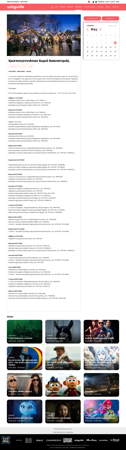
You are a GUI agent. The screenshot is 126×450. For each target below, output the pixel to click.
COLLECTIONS (89, 7)
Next (100, 29)
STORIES (100, 7)
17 (115, 47)
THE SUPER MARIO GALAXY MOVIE (100, 418)
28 (101, 56)
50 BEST (70, 7)
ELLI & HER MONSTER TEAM (20, 418)
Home (48, 445)
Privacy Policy (69, 445)
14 (101, 47)
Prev (88, 29)
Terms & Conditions (57, 445)
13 (97, 47)
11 (87, 47)
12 (92, 47)
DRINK (62, 7)
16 (110, 47)
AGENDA (78, 7)
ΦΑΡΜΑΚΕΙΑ (101, 1)
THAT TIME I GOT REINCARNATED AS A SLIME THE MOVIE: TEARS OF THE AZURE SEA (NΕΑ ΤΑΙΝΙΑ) (101, 362)
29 (106, 56)
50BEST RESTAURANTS (13, 1)
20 (97, 51)
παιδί (30, 66)
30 (110, 56)
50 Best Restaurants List (63, 429)
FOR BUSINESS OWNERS (63, 432)
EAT (56, 7)
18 (87, 51)
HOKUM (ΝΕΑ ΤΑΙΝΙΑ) (56, 338)
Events (23, 66)
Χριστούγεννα (14, 66)
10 (115, 43)
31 (115, 56)
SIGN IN (107, 1)
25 (87, 56)
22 (106, 51)
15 (106, 47)
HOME (117, 1)
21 (101, 51)
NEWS (108, 7)
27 (97, 56)
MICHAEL (89, 391)
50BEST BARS (23, 1)
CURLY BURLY (52, 391)
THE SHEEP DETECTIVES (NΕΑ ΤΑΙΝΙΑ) (60, 363)
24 (115, 51)
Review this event (92, 18)
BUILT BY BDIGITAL (56, 447)
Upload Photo (110, 18)
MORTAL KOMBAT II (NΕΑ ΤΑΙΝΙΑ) (99, 338)
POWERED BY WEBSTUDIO (77, 447)
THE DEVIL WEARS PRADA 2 (20, 391)
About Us (78, 445)
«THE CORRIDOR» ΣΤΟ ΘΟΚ (20, 338)
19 (92, 51)
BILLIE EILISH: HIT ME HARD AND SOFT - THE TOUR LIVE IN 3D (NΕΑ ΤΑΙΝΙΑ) (23, 362)
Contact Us (85, 445)
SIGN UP (112, 1)
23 (110, 51)
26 (92, 56)
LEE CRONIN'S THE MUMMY (59, 418)
